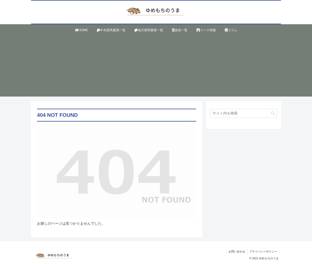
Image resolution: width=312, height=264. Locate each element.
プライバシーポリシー (263, 251)
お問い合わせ (236, 251)
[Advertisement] (156, 69)
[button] (272, 113)
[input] (243, 113)
